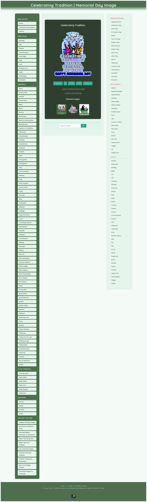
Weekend (22, 80)
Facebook (58, 83)
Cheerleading (23, 136)
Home (21, 23)
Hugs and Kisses (24, 215)
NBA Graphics (23, 270)
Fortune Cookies (116, 122)
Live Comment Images (26, 449)
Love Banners (23, 238)
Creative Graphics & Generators (25, 460)
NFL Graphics (23, 278)
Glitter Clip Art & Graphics (24, 444)
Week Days (22, 76)
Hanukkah (114, 73)
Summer (21, 410)
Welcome (22, 353)
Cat (112, 177)
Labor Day (114, 56)
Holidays (22, 211)
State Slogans (23, 389)
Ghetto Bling (115, 101)
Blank (113, 171)
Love (20, 64)
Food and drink (116, 215)
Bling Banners (23, 124)
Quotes (21, 301)
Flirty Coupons (23, 183)
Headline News (115, 112)
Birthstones (22, 116)
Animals (21, 96)
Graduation (22, 203)
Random (21, 309)
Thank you (22, 333)
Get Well (21, 195)
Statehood (22, 393)
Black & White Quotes (26, 120)
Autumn (21, 402)
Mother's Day (115, 42)
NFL (112, 242)
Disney (113, 191)
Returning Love (24, 317)
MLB (112, 239)
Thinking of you (24, 341)
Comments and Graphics (27, 27)
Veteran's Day (115, 66)
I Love (21, 219)
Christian (22, 140)
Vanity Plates (23, 345)
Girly (20, 199)
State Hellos (23, 377)
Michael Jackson (116, 235)
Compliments (23, 144)
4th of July (114, 52)
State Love (22, 385)
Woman (21, 357)
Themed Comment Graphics (25, 454)
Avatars (21, 31)
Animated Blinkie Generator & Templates (27, 434)
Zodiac (21, 364)
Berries (21, 112)
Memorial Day (115, 46)
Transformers (115, 142)
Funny (21, 191)
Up (112, 149)
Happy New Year (116, 22)
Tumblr (71, 83)
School (113, 135)
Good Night (22, 56)
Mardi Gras (114, 28)
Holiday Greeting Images (27, 422)
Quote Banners (24, 298)
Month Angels (23, 266)
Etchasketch (23, 163)
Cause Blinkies (115, 94)
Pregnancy (114, 256)
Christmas (114, 76)
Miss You (21, 254)
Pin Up (113, 249)
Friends (21, 48)
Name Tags (114, 125)
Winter (21, 414)
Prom (113, 132)
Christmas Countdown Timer (26, 427)
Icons (113, 115)
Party (20, 286)
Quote (113, 259)
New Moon (114, 129)
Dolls (112, 198)
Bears (21, 108)
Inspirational (23, 227)
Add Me (113, 88)
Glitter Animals (115, 105)
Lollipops (22, 234)
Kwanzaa (114, 80)
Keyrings (22, 230)
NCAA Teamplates (25, 274)
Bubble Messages (116, 91)
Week (21, 72)
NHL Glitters (23, 282)
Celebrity (114, 98)
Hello (20, 60)
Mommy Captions (24, 262)
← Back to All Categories (73, 93)
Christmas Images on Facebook (26, 472)
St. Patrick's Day (116, 32)
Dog (112, 195)
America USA (23, 92)
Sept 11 (113, 59)
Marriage (22, 246)
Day (20, 44)
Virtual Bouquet (24, 349)
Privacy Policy (48, 488)
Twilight (113, 146)
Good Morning (23, 52)
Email (79, 83)
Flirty (20, 179)
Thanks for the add (25, 337)
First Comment (24, 171)
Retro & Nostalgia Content (25, 466)
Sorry (20, 321)
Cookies (21, 152)
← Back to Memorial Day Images (73, 89)
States (113, 266)
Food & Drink (23, 187)
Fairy (20, 167)
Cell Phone (22, 132)
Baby (20, 104)
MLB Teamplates (24, 258)
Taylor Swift (115, 273)
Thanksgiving (115, 69)
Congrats (22, 148)
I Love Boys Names (25, 223)
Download (87, 83)
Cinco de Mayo (115, 39)
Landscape (114, 229)
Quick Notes (23, 294)
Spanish (21, 325)
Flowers (113, 212)
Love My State (23, 373)
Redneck (22, 313)
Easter (113, 35)
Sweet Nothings (24, 329)
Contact (69, 486)
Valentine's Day (116, 25)
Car (112, 174)
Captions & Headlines (26, 128)
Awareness (114, 164)
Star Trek (114, 139)
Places (113, 253)
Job (112, 118)
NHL (112, 246)
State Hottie (23, 381)
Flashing (21, 175)
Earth (20, 156)
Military (21, 250)
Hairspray (114, 108)
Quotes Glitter (23, 305)
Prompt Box (23, 290)
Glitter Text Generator (26, 439)
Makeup (21, 242)
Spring (21, 406)
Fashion (113, 208)
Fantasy (113, 205)
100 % (21, 89)
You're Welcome (24, 361)
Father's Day (115, 49)
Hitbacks (22, 207)
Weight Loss (115, 152)
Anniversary (23, 100)
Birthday (21, 40)
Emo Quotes (23, 160)
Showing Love (23, 68)
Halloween (114, 63)
